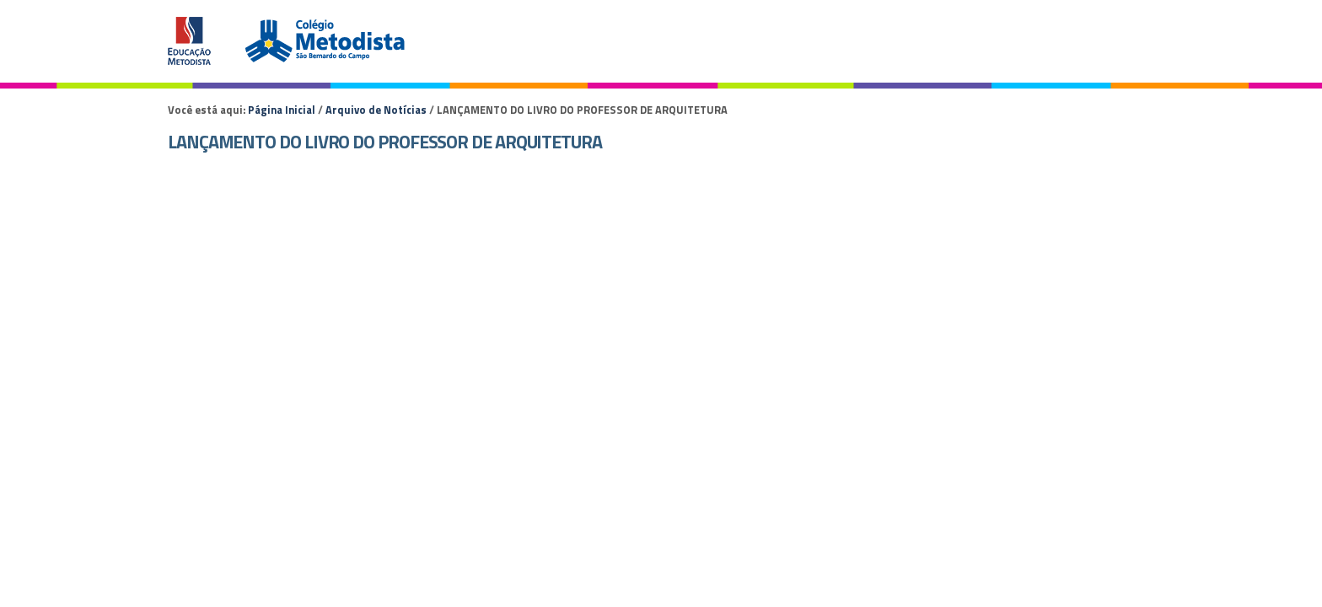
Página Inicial (281, 109)
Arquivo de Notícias (376, 109)
